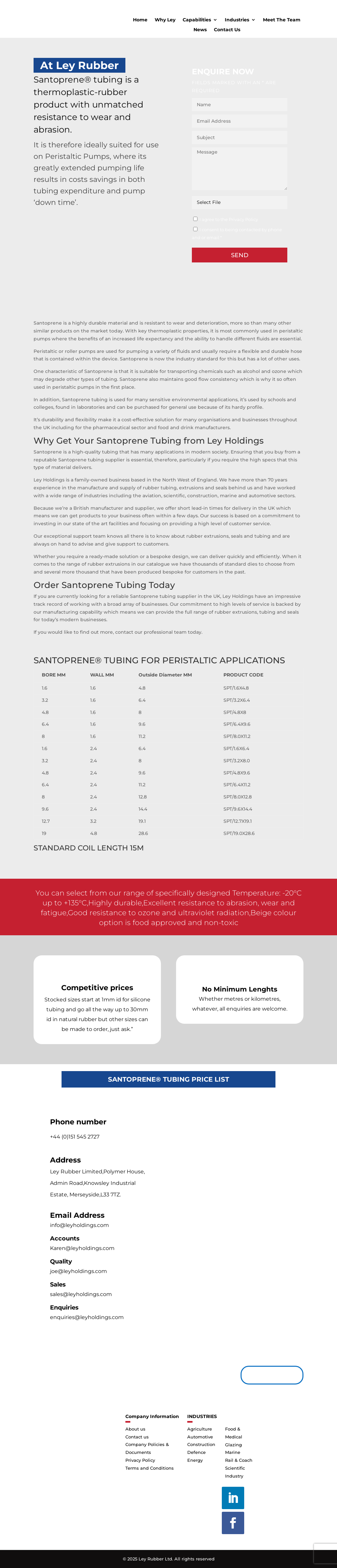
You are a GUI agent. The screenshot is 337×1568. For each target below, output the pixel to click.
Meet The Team (281, 20)
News (200, 30)
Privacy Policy (140, 1460)
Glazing (233, 1444)
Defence (196, 1452)
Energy (195, 1460)
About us (135, 1429)
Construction (201, 1444)
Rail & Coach (238, 1460)
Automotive (200, 1436)
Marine (232, 1452)
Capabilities (197, 20)
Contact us (269, 1375)
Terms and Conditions (149, 1468)
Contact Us (227, 30)
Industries (237, 20)
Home (140, 20)
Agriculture (199, 1429)
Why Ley (165, 20)
